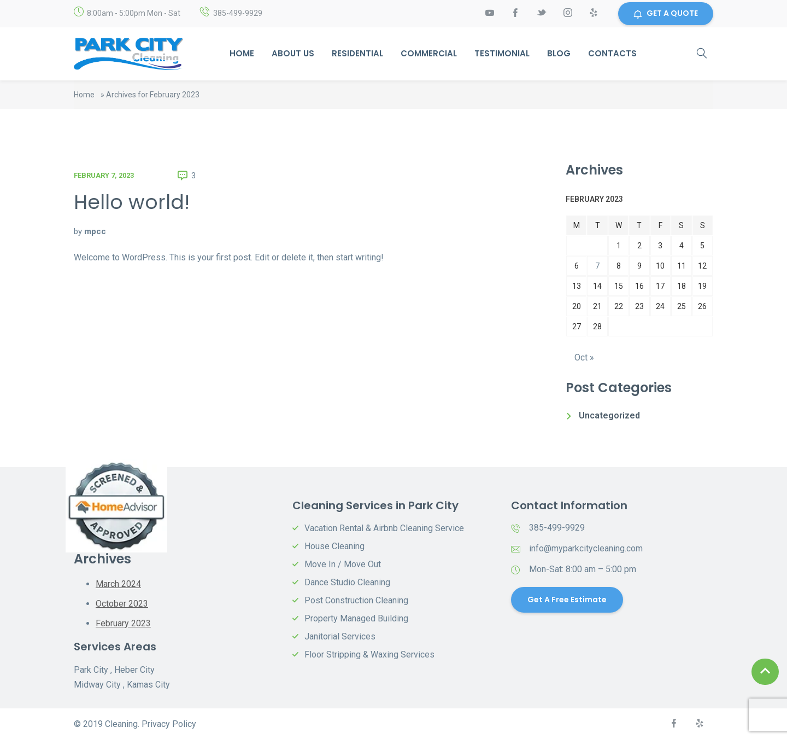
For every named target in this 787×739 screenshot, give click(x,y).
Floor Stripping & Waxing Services (369, 655)
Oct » (584, 358)
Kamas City (148, 684)
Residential (357, 54)
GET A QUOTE (665, 13)
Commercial (429, 54)
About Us (293, 54)
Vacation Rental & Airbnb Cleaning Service (384, 528)
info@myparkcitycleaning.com (586, 549)
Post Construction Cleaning (356, 601)
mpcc (95, 231)
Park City (91, 669)
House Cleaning (334, 547)
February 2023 (123, 623)
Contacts (612, 54)
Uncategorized (609, 416)
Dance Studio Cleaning (347, 583)
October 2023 (122, 603)
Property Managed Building (356, 619)
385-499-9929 (237, 13)
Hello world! (132, 202)
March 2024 (118, 584)
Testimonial (502, 54)
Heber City (134, 669)
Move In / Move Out (342, 565)
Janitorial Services (339, 637)
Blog (559, 54)
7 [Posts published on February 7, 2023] (597, 265)
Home (242, 54)
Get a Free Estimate (567, 600)
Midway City (97, 684)
